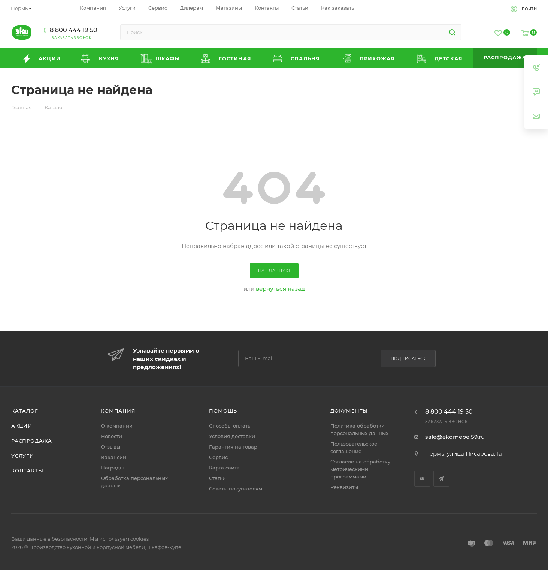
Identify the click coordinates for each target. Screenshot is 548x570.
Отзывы (110, 447)
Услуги (22, 456)
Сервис (218, 457)
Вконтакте (422, 479)
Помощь (223, 411)
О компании (117, 426)
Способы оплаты (230, 426)
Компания (118, 411)
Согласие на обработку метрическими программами (360, 469)
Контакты (27, 471)
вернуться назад (280, 288)
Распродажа (31, 441)
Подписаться (409, 358)
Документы (349, 411)
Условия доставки (232, 436)
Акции (21, 426)
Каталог (24, 411)
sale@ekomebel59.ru (455, 436)
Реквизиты (344, 487)
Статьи (217, 478)
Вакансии (113, 457)
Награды (112, 468)
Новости (111, 436)
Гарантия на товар (233, 447)
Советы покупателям (235, 489)
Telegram (441, 479)
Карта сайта (224, 468)
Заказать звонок (71, 38)
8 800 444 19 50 (73, 30)
